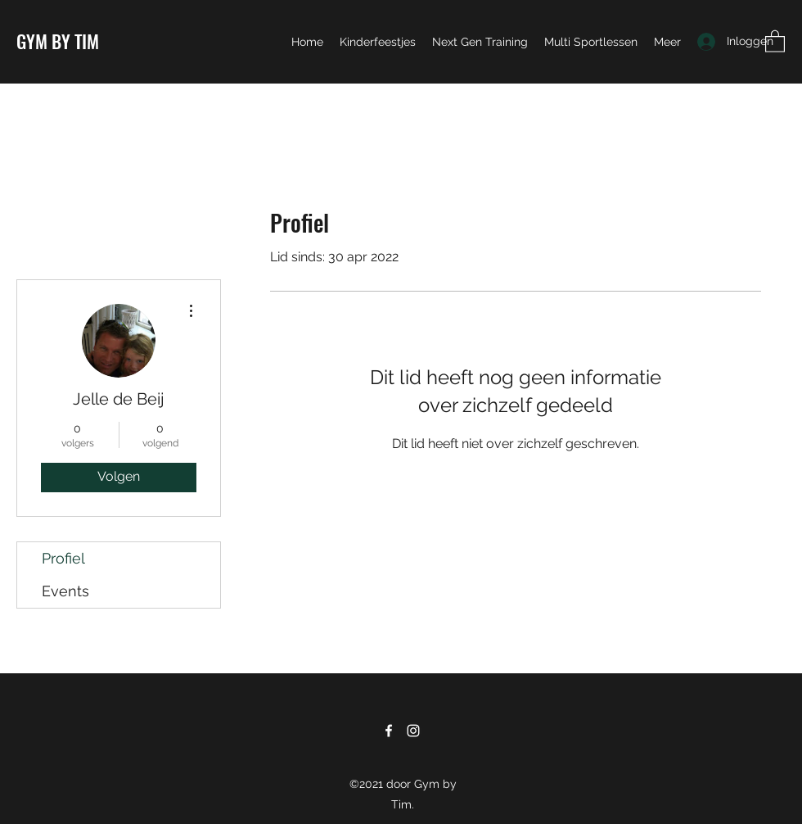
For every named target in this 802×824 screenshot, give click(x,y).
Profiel (63, 558)
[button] (775, 40)
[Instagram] (413, 730)
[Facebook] (389, 730)
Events (65, 591)
